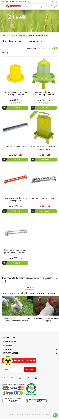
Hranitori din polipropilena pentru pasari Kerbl (15, 93)
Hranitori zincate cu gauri (43, 198)
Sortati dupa (31, 48)
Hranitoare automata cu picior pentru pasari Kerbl (43, 93)
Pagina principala (4, 35)
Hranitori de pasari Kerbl (15, 146)
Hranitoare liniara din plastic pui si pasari (15, 199)
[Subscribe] (30, 369)
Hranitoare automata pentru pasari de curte (43, 147)
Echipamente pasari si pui (18, 35)
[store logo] (13, 6)
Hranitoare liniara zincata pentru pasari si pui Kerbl (15, 251)
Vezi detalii (11, 108)
